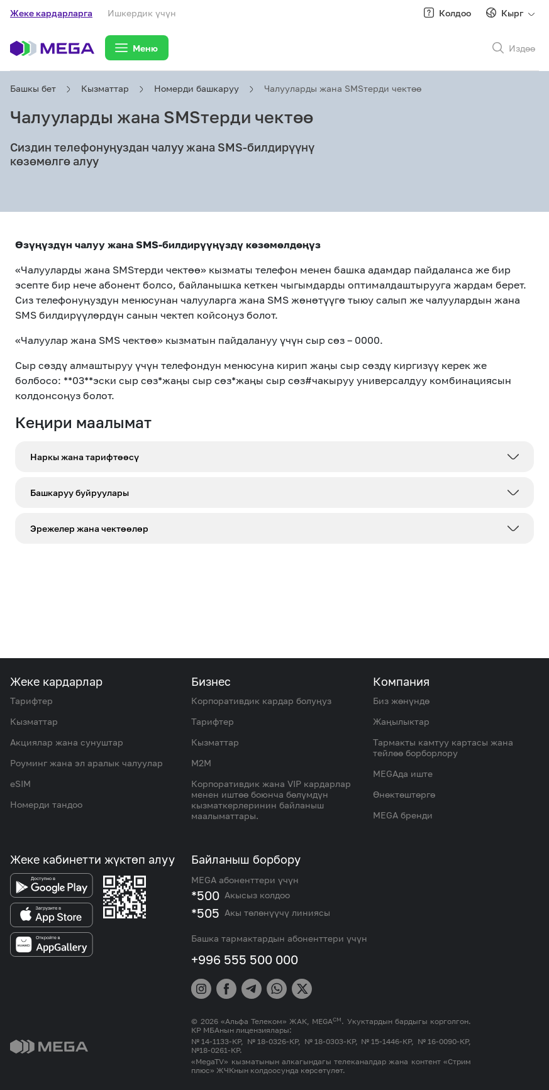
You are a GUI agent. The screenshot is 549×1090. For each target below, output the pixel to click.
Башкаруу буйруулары (79, 492)
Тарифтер (31, 700)
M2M (201, 762)
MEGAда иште (403, 773)
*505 (205, 912)
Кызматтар (105, 88)
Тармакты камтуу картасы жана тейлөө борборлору (443, 747)
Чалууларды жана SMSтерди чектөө (342, 88)
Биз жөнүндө (401, 700)
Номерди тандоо (46, 804)
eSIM (20, 783)
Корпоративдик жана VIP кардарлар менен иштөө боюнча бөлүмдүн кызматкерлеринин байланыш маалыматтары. (271, 799)
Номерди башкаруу (196, 88)
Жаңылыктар (401, 721)
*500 (205, 895)
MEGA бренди (403, 815)
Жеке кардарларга (51, 13)
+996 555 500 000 (244, 959)
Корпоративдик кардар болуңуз (261, 700)
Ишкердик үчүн (142, 13)
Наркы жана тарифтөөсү (84, 456)
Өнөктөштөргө (404, 794)
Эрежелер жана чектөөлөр (89, 528)
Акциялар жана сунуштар (66, 742)
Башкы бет (33, 88)
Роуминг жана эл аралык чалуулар (86, 762)
